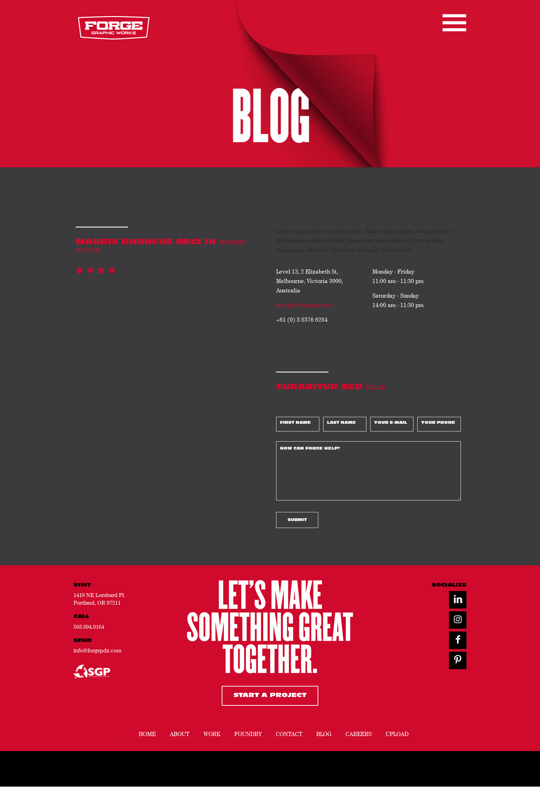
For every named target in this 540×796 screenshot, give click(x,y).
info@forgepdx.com (97, 650)
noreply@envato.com (303, 304)
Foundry (248, 733)
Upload (397, 733)
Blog (324, 733)
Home (147, 733)
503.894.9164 (89, 626)
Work (211, 733)
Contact (289, 733)
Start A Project (270, 695)
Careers (358, 733)
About (179, 733)
